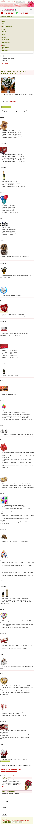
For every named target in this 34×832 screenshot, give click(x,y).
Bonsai (3, 34)
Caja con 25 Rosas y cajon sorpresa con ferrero (11, 769)
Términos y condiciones (6, 820)
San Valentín (4, 20)
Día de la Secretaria (5, 42)
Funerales (3, 40)
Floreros (3, 29)
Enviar (4, 814)
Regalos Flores (12, 775)
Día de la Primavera (5, 48)
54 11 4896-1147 (7, 13)
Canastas (3, 31)
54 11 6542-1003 (22, 13)
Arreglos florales (5, 24)
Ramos (3, 21)
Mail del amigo (5, 807)
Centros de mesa (5, 39)
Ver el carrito (5, 63)
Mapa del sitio (26, 820)
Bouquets (3, 37)
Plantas (3, 36)
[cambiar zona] (12, 101)
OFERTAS (3, 45)
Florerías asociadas (20, 820)
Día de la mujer (4, 50)
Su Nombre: (5, 796)
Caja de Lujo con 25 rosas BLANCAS (9, 771)
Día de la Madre (5, 47)
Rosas (3, 23)
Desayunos (4, 28)
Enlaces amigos (13, 820)
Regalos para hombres (6, 26)
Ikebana (3, 32)
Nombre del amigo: (7, 802)
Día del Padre (4, 44)
